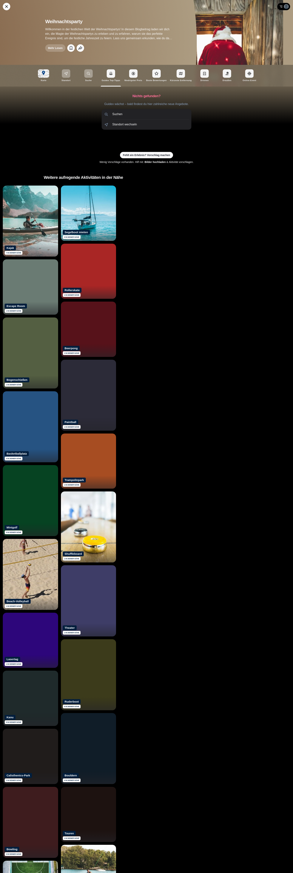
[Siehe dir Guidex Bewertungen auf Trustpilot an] (132, 822)
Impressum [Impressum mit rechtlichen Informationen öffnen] (280, 865)
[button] (146, 114)
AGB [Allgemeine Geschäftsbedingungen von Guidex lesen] (268, 865)
